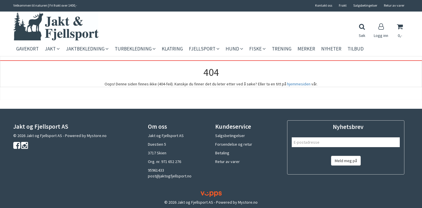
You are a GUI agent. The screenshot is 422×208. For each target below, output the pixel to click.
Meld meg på (346, 160)
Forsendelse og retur (233, 144)
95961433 (156, 170)
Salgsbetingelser (365, 5)
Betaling (222, 152)
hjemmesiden (299, 84)
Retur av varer (394, 5)
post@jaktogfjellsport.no (170, 176)
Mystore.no (97, 135)
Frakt (343, 5)
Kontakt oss (323, 5)
